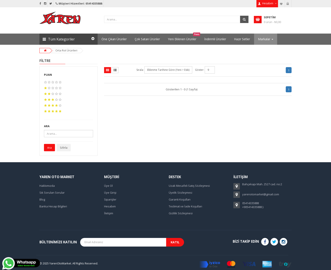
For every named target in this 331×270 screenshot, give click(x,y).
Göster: (199, 70)
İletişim (108, 213)
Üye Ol (108, 186)
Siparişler (110, 199)
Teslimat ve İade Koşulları (185, 206)
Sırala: (140, 70)
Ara (49, 148)
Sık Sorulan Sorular (52, 192)
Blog (42, 199)
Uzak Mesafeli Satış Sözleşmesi (189, 186)
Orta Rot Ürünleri (66, 50)
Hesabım (110, 206)
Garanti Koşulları (179, 199)
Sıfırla (63, 148)
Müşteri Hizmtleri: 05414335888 (78, 3)
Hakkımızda (47, 186)
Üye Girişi (110, 192)
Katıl (175, 242)
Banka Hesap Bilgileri (53, 206)
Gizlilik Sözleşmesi (181, 213)
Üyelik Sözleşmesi (180, 192)
